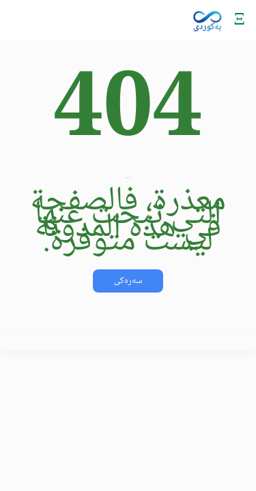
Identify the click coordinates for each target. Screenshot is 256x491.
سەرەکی (127, 281)
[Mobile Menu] (239, 20)
